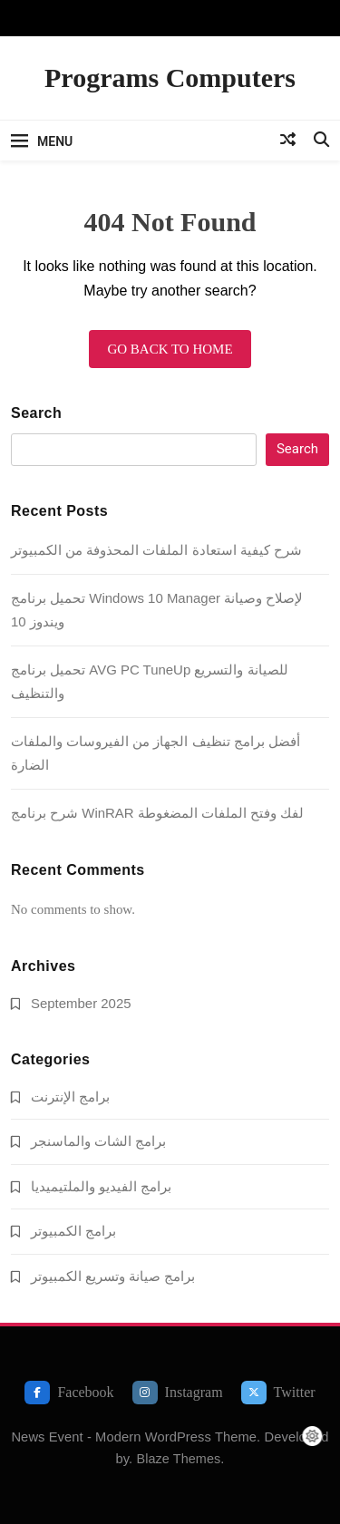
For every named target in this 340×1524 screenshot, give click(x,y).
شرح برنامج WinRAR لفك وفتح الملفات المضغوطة (157, 812)
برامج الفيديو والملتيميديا (101, 1186)
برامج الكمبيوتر (73, 1230)
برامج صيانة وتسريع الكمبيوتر (113, 1276)
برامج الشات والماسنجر (98, 1141)
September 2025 (81, 1003)
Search (36, 413)
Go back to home (169, 349)
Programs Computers (170, 77)
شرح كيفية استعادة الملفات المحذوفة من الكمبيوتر (156, 550)
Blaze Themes (178, 1458)
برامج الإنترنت (70, 1096)
